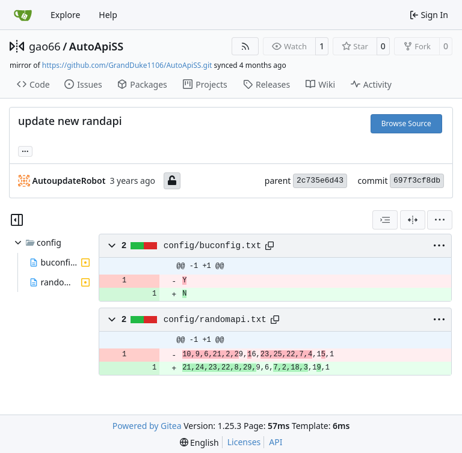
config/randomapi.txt (215, 319)
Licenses (244, 442)
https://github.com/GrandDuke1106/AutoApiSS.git (127, 65)
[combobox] (385, 220)
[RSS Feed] (245, 46)
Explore (65, 14)
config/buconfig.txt (212, 246)
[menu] (439, 220)
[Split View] (412, 220)
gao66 (45, 46)
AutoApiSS (96, 46)
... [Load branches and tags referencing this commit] (25, 150)
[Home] (23, 15)
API (275, 442)
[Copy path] (269, 245)
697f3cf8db (416, 180)
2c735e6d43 (320, 180)
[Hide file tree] (17, 220)
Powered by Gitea (147, 425)
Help (108, 14)
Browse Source (406, 123)
